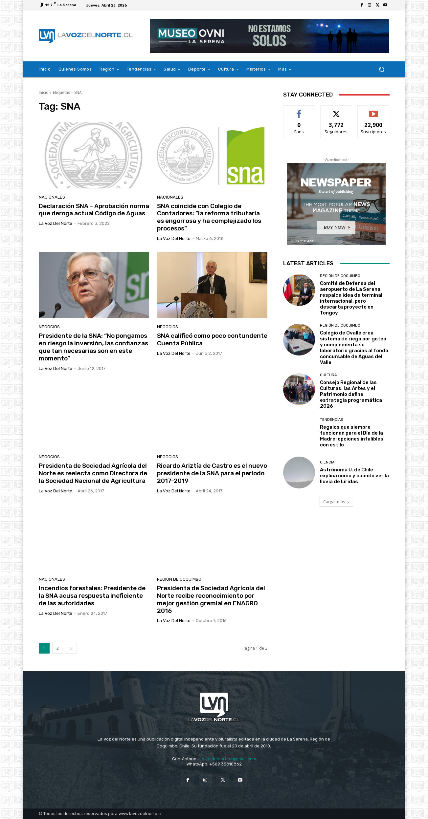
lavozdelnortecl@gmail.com (228, 758)
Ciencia (327, 462)
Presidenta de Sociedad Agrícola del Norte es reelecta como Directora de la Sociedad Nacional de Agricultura (93, 473)
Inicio (44, 92)
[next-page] (71, 648)
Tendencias (331, 419)
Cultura (328, 375)
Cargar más (336, 502)
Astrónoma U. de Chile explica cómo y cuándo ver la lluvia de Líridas (354, 476)
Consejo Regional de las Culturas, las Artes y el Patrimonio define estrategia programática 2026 (351, 394)
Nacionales (52, 197)
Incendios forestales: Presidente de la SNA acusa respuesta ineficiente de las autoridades (92, 595)
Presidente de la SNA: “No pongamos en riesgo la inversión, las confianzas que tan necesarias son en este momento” (93, 347)
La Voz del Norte (55, 223)
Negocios (49, 327)
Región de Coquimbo (179, 579)
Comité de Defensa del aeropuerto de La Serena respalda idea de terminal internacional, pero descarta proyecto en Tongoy (351, 298)
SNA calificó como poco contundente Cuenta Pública (212, 339)
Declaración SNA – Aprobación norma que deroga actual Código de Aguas (94, 209)
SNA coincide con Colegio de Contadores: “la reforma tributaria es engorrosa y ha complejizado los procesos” (209, 217)
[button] (382, 69)
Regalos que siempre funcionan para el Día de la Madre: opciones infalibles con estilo (351, 436)
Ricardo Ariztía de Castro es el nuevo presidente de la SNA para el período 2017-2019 (212, 473)
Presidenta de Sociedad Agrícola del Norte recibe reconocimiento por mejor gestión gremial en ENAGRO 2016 (211, 599)
